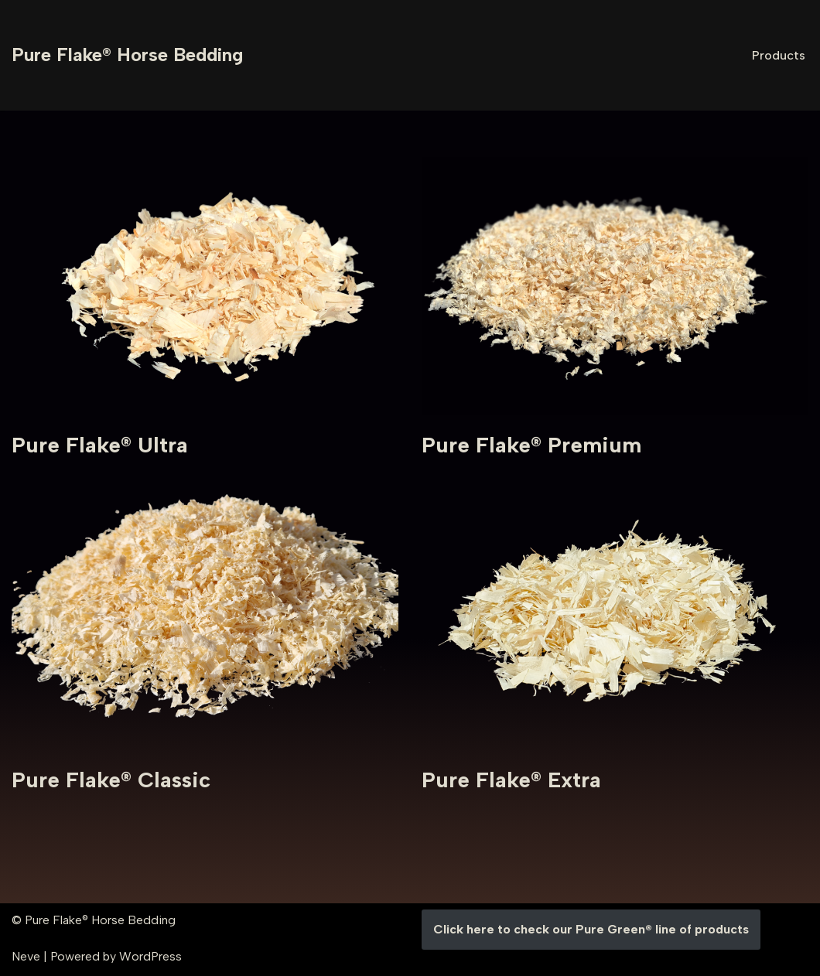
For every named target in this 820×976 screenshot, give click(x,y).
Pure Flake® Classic (111, 779)
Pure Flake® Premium (531, 445)
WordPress (150, 956)
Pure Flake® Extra (511, 779)
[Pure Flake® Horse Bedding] (127, 55)
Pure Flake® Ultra (100, 445)
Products (778, 55)
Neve (26, 956)
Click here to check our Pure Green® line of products (591, 929)
